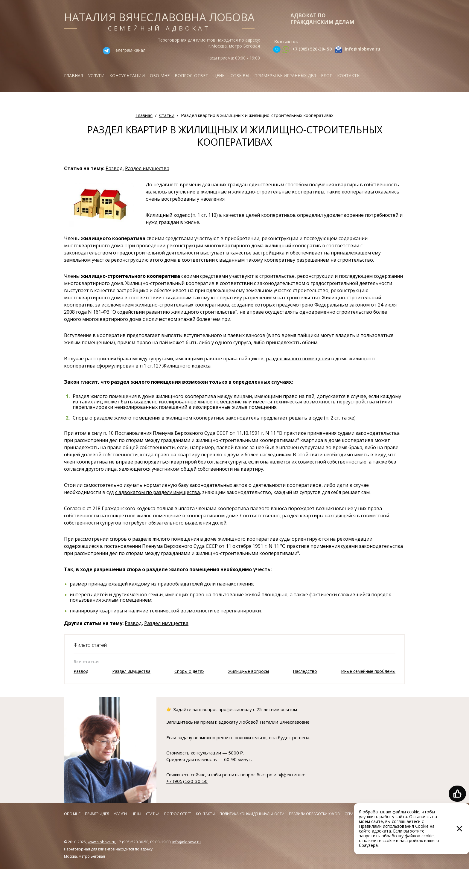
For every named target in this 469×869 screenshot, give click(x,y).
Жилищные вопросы (248, 671)
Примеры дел (97, 813)
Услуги (96, 75)
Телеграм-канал (129, 50)
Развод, (115, 168)
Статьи (153, 813)
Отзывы (240, 75)
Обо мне (160, 75)
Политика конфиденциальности (252, 813)
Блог (326, 75)
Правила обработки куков (314, 813)
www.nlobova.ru (101, 841)
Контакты (348, 75)
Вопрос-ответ (191, 75)
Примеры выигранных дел (285, 75)
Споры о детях (189, 671)
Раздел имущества (147, 168)
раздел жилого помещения (298, 358)
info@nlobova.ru (186, 841)
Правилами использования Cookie (394, 826)
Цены (219, 75)
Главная (73, 75)
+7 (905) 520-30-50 (187, 781)
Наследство (305, 671)
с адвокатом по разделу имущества (157, 492)
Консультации (127, 75)
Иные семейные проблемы (368, 671)
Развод (81, 671)
